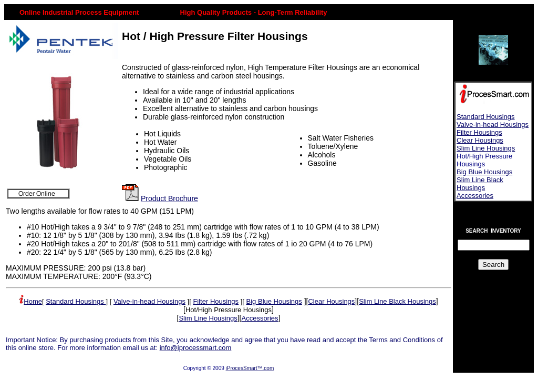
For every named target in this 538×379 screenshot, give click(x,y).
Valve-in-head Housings (493, 124)
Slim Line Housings (486, 148)
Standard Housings (486, 117)
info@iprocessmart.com (196, 348)
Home (33, 301)
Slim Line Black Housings (480, 184)
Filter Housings (479, 132)
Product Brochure (169, 198)
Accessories (475, 196)
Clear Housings (480, 140)
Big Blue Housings (484, 172)
